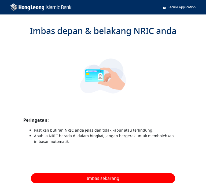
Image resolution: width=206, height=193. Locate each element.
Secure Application (179, 7)
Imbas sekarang (103, 178)
